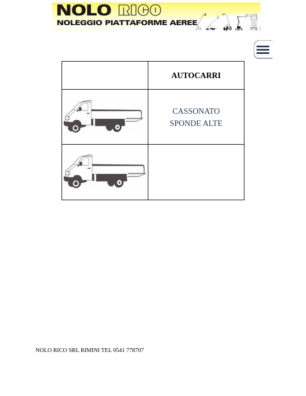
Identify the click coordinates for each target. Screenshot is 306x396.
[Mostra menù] (263, 49)
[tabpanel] (140, 24)
